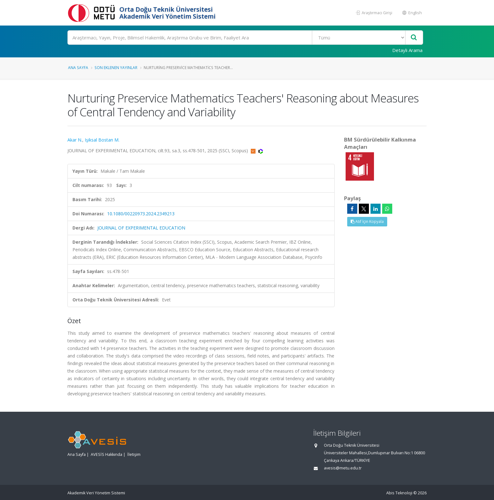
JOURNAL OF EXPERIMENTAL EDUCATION (141, 228)
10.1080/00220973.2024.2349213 (141, 214)
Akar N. (74, 140)
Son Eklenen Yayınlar (116, 67)
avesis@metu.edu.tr (343, 468)
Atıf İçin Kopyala (367, 221)
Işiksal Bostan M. (102, 140)
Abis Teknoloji (399, 493)
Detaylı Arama (407, 50)
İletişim (134, 454)
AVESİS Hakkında (106, 454)
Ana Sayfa (78, 67)
